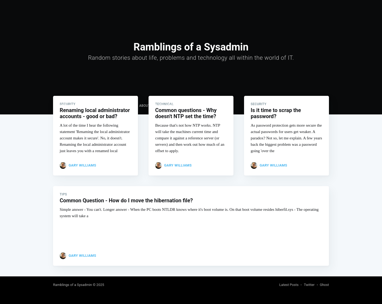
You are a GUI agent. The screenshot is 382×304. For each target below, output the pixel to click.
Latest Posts (289, 285)
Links (128, 106)
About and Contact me (159, 106)
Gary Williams (82, 165)
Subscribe (319, 106)
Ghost (324, 285)
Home (112, 106)
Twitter (309, 285)
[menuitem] (112, 106)
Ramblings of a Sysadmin (77, 105)
